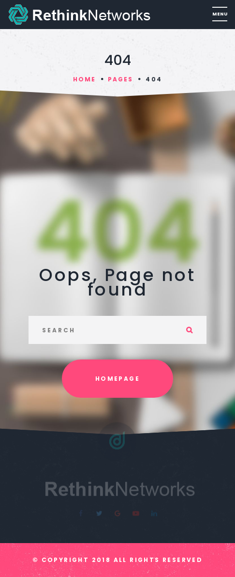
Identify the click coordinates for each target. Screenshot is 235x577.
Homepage (117, 378)
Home (84, 79)
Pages (120, 79)
